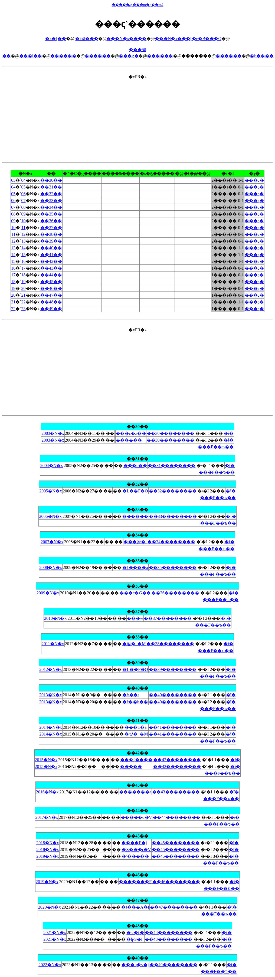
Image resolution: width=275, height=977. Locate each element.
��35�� (51, 214)
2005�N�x (50, 491)
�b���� (262, 56)
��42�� (51, 261)
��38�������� (170, 643)
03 (13, 180)
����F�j (134, 842)
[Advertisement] (137, 117)
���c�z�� (131, 433)
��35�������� (173, 567)
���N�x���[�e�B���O (188, 38)
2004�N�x (51, 465)
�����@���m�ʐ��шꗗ (137, 5)
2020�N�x (49, 907)
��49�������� (173, 964)
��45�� (51, 281)
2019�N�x (47, 856)
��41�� (51, 254)
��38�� (51, 234)
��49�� (51, 308)
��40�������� (173, 695)
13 (23, 241)
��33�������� (173, 516)
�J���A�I (135, 907)
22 (23, 302)
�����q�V (136, 817)
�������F (135, 881)
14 (23, 248)
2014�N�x (50, 727)
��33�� (51, 200)
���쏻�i (135, 541)
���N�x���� (126, 38)
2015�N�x (46, 759)
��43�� (51, 268)
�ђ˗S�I (134, 939)
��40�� (51, 248)
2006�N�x (50, 516)
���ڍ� (254, 180)
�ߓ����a (135, 567)
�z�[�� (55, 38)
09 (23, 214)
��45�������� (175, 842)
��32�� (51, 193)
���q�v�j (135, 964)
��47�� (51, 295)
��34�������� (171, 541)
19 (23, 281)
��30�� (51, 180)
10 (23, 220)
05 (23, 187)
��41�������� (173, 727)
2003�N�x (52, 433)
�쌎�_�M (134, 643)
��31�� (51, 187)
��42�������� (177, 759)
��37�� (51, 227)
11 (23, 227)
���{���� (136, 759)
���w (135, 618)
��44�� (51, 275)
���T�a (135, 727)
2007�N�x (52, 541)
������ (135, 856)
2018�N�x (47, 842)
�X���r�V (136, 849)
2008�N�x (50, 567)
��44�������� (176, 817)
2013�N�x (50, 695)
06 (23, 193)
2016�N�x (47, 792)
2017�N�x (46, 817)
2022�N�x (49, 964)
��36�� (51, 220)
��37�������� (168, 618)
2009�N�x (48, 593)
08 (23, 207)
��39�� (51, 241)
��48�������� (168, 932)
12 (23, 234)
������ (63, 56)
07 (23, 200)
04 (23, 180)
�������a (135, 792)
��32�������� (173, 491)
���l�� (30, 56)
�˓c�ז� (135, 932)
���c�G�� (135, 593)
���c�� (135, 465)
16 (23, 261)
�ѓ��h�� (135, 702)
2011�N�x (53, 643)
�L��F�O (135, 491)
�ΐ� (228, 433)
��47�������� (174, 907)
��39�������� (173, 669)
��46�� (51, 288)
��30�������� (170, 433)
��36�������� (175, 593)
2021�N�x (54, 932)
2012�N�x (50, 669)
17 (23, 268)
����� (131, 766)
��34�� (51, 207)
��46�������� (176, 881)
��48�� (51, 302)
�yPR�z (137, 289)
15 (23, 254)
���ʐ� (129, 56)
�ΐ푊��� (86, 38)
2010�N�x (55, 618)
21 (23, 295)
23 (23, 308)
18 (23, 275)
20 (23, 288)
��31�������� (171, 465)
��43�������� (176, 792)
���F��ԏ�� (216, 447)
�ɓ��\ (130, 695)
